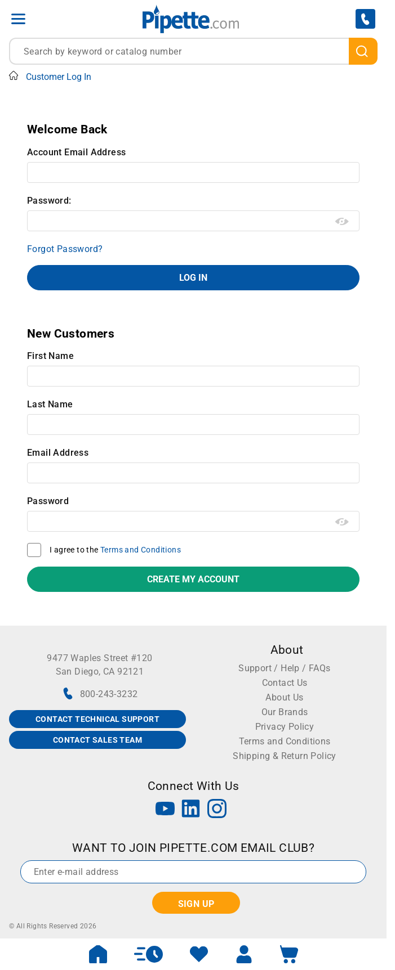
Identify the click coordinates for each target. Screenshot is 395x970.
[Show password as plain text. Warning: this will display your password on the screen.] (342, 222)
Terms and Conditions (140, 549)
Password (48, 501)
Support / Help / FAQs (284, 668)
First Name (50, 356)
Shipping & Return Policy (284, 756)
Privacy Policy (284, 726)
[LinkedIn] (191, 810)
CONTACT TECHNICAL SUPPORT (97, 719)
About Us (284, 697)
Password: (49, 200)
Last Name (50, 404)
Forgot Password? (65, 249)
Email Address (57, 452)
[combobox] (193, 51)
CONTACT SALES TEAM (97, 739)
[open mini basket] (289, 954)
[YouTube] (165, 810)
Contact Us (285, 682)
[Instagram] (217, 810)
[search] (363, 51)
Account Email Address (76, 152)
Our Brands (284, 712)
